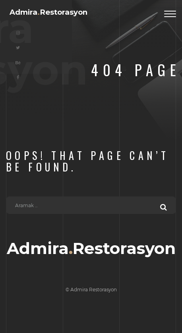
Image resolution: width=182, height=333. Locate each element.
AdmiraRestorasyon (48, 12)
